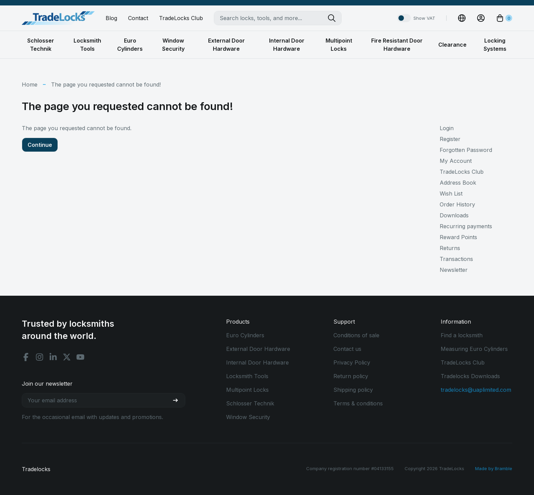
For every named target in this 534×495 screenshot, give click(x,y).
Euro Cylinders (245, 335)
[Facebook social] (26, 357)
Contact (138, 18)
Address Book (458, 182)
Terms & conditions (358, 403)
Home (29, 84)
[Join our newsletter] (178, 400)
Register (450, 139)
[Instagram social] (39, 357)
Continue (40, 144)
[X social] (67, 357)
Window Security (248, 417)
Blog (111, 18)
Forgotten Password (466, 149)
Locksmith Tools (247, 376)
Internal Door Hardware (257, 362)
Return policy (350, 376)
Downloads (454, 215)
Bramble (503, 468)
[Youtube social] (80, 357)
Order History (457, 204)
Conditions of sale (356, 335)
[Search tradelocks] (334, 18)
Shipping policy (353, 389)
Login (447, 128)
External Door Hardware (258, 348)
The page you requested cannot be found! (106, 84)
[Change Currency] (462, 18)
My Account (456, 160)
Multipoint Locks (247, 389)
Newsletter (454, 269)
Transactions (456, 259)
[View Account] (481, 18)
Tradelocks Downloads (470, 376)
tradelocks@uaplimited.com (476, 389)
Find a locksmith (462, 335)
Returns (450, 248)
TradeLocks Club (181, 18)
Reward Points (458, 237)
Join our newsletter (47, 383)
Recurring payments (466, 226)
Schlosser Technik (250, 403)
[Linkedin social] (53, 357)
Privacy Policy (351, 362)
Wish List (451, 193)
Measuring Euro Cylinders (474, 348)
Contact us (347, 348)
